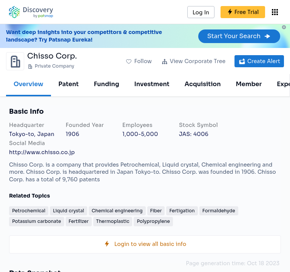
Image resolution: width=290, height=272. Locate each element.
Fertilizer (79, 221)
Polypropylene (153, 221)
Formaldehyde (218, 210)
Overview (28, 84)
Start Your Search (239, 36)
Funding (106, 84)
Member (249, 84)
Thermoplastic (113, 221)
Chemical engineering (117, 210)
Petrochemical (28, 210)
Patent (69, 84)
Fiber (156, 210)
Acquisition (203, 84)
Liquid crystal (68, 210)
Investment (152, 84)
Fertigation (181, 210)
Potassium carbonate (36, 221)
